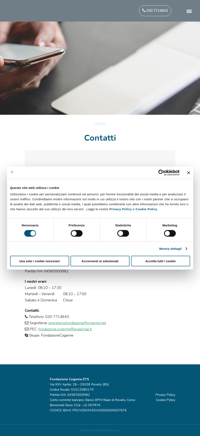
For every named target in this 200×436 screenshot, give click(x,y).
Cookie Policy (146, 209)
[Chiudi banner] (188, 172)
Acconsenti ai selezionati (99, 261)
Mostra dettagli (170, 248)
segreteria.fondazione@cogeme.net (77, 322)
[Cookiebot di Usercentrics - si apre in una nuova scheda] (161, 172)
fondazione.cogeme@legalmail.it (65, 329)
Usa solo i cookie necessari (39, 261)
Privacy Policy (120, 209)
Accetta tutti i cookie (160, 261)
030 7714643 (155, 10)
